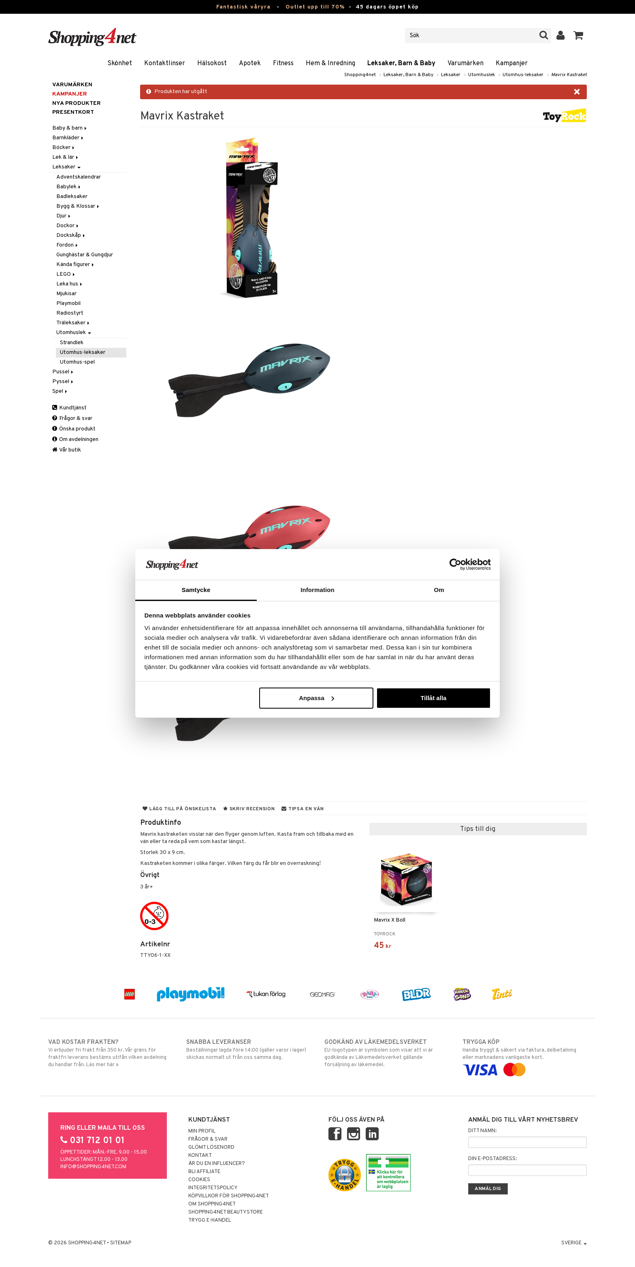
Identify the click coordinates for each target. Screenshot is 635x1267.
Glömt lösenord (211, 1147)
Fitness (283, 64)
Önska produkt (74, 429)
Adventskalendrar (78, 177)
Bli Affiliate (204, 1172)
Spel (60, 391)
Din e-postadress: (492, 1159)
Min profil (201, 1131)
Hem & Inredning (330, 64)
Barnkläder (68, 137)
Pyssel (63, 381)
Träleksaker (73, 322)
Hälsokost (212, 64)
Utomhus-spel (77, 362)
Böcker (64, 147)
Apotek (250, 64)
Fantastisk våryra (243, 7)
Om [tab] (439, 589)
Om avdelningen (75, 439)
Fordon (67, 245)
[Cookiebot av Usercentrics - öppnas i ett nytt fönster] (455, 564)
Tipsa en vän (302, 809)
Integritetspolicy (213, 1188)
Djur (64, 216)
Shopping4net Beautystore (225, 1212)
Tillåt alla (433, 697)
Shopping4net (360, 75)
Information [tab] (317, 589)
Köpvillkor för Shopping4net (228, 1196)
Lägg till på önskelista (179, 809)
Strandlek (71, 342)
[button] (578, 35)
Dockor (68, 225)
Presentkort (73, 112)
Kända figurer (75, 264)
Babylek (69, 186)
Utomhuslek (481, 75)
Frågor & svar (72, 418)
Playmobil (68, 303)
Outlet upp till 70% (315, 7)
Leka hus (69, 284)
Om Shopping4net (212, 1204)
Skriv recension (249, 809)
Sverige (574, 1243)
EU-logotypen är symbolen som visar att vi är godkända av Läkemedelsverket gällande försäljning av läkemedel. (386, 1053)
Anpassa (316, 697)
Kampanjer (512, 64)
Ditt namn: (482, 1131)
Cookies (199, 1180)
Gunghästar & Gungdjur (84, 254)
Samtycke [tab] (196, 589)
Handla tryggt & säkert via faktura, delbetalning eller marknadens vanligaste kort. (524, 1056)
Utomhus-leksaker (523, 75)
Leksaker (450, 75)
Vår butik (66, 450)
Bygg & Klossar (78, 206)
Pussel (63, 371)
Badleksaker (71, 196)
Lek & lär (65, 157)
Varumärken (465, 64)
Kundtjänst (69, 408)
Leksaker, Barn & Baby (401, 64)
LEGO (66, 274)
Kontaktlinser (164, 64)
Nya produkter (76, 103)
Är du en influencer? (216, 1164)
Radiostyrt (69, 313)
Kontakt (200, 1155)
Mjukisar (66, 293)
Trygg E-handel (209, 1220)
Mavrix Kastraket (569, 75)
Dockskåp (71, 235)
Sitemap (120, 1243)
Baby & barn (70, 128)
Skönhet (119, 64)
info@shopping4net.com (93, 1167)
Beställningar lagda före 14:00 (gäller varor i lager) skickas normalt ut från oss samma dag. (248, 1049)
